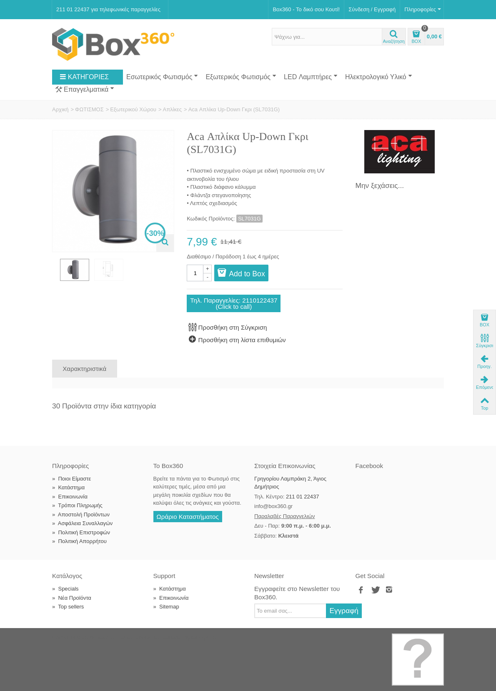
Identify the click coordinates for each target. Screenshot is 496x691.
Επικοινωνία (70, 496)
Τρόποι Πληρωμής (77, 505)
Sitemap (166, 606)
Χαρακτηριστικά (84, 368)
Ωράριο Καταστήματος (188, 516)
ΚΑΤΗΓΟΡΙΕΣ (84, 77)
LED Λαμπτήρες (311, 76)
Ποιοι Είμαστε (71, 479)
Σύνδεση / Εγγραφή (372, 9)
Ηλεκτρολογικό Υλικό (378, 76)
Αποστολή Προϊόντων (81, 514)
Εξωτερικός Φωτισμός (240, 76)
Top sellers (68, 606)
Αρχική (60, 109)
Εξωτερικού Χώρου (133, 109)
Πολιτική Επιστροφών (81, 532)
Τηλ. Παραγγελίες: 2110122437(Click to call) (233, 303)
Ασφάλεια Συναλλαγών (82, 523)
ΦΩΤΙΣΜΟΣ (89, 109)
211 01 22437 (302, 496)
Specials (65, 589)
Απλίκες (172, 109)
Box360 (105, 637)
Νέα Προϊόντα (71, 598)
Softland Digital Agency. (189, 637)
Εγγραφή (343, 610)
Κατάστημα (68, 487)
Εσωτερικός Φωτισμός (162, 76)
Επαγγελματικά (84, 89)
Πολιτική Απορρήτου (79, 541)
